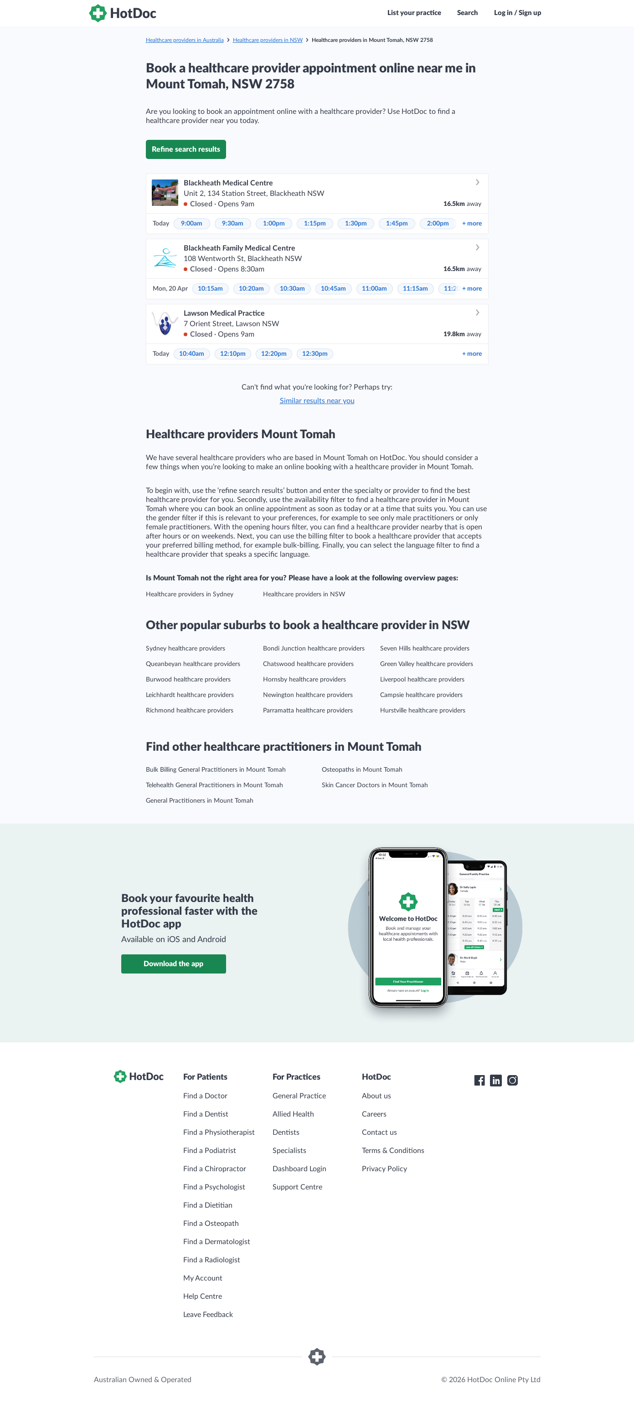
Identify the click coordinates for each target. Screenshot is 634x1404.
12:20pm (274, 354)
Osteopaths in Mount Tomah (362, 770)
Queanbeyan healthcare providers (193, 664)
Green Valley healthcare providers (426, 664)
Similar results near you (317, 401)
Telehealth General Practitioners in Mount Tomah (214, 785)
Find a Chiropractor (214, 1169)
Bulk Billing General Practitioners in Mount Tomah (216, 770)
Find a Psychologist (214, 1187)
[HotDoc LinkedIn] (496, 1080)
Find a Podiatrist (209, 1150)
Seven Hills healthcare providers (424, 649)
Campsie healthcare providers (421, 695)
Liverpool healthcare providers (422, 679)
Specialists (289, 1150)
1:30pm (356, 223)
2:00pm (438, 223)
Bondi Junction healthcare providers (314, 649)
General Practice (299, 1096)
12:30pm (315, 354)
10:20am (251, 289)
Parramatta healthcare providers (308, 710)
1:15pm (315, 223)
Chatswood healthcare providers (308, 664)
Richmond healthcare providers (189, 710)
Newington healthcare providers (308, 695)
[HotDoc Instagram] (512, 1080)
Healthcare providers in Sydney (189, 594)
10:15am (210, 289)
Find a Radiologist (211, 1260)
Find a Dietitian (207, 1205)
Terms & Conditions (393, 1150)
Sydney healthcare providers (185, 649)
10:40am (191, 354)
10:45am (333, 289)
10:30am (292, 289)
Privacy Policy (384, 1169)
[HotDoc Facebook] (479, 1080)
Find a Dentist (205, 1114)
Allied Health (293, 1114)
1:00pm (274, 223)
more (472, 223)
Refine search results (186, 149)
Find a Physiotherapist (219, 1132)
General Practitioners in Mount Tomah (199, 801)
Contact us (379, 1132)
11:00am (374, 289)
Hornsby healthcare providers (304, 679)
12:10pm (233, 354)
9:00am (191, 223)
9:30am (232, 223)
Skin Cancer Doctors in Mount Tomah (375, 785)
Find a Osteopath (211, 1223)
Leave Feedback (208, 1314)
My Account (202, 1278)
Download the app (173, 964)
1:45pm (397, 223)
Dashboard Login (299, 1169)
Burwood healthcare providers (188, 679)
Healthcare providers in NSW (268, 40)
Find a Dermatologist (216, 1241)
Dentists (286, 1132)
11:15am (415, 289)
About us (376, 1096)
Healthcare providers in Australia (185, 40)
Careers (374, 1114)
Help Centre (202, 1296)
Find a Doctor (205, 1096)
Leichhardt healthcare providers (190, 695)
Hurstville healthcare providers (422, 710)
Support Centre (297, 1187)
